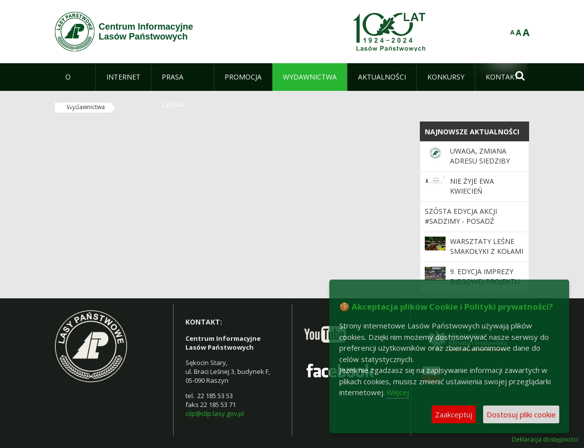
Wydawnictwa (86, 107)
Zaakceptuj (453, 414)
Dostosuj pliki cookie (521, 414)
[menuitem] (75, 77)
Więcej (398, 392)
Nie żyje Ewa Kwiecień (472, 186)
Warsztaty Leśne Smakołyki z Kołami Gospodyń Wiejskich (486, 256)
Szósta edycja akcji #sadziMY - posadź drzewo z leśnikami (462, 221)
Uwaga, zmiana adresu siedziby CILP (480, 161)
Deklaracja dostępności (545, 439)
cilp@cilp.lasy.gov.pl (214, 413)
